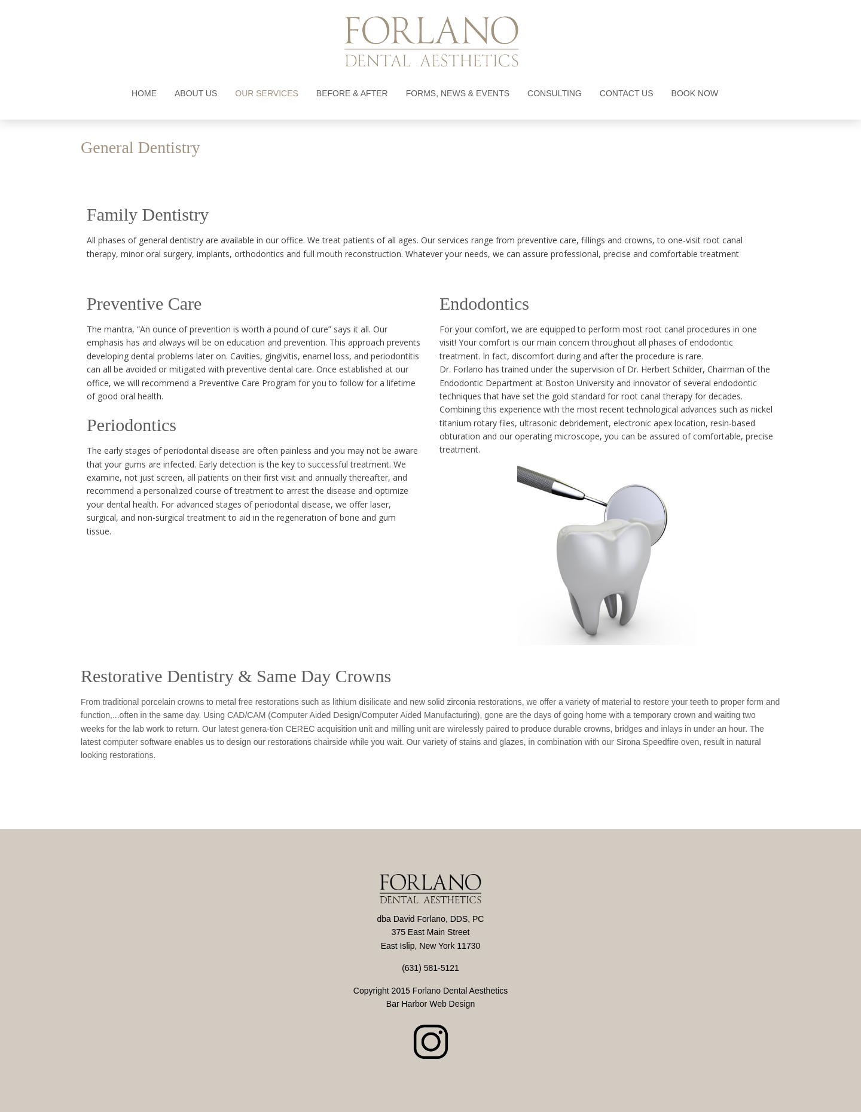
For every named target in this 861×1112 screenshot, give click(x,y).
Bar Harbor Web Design (430, 1004)
